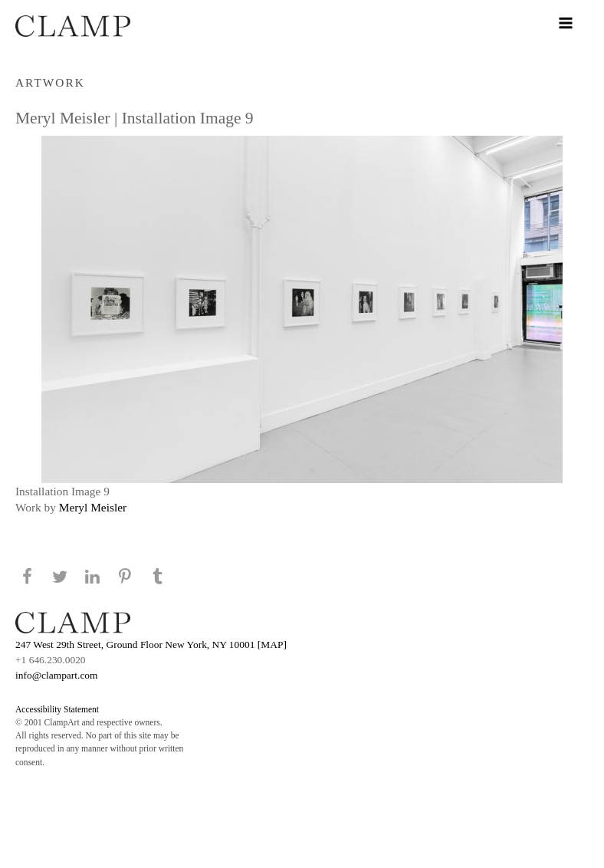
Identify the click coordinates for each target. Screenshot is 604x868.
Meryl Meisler (92, 507)
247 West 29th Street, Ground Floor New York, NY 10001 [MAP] (151, 644)
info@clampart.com (56, 675)
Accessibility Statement (57, 709)
